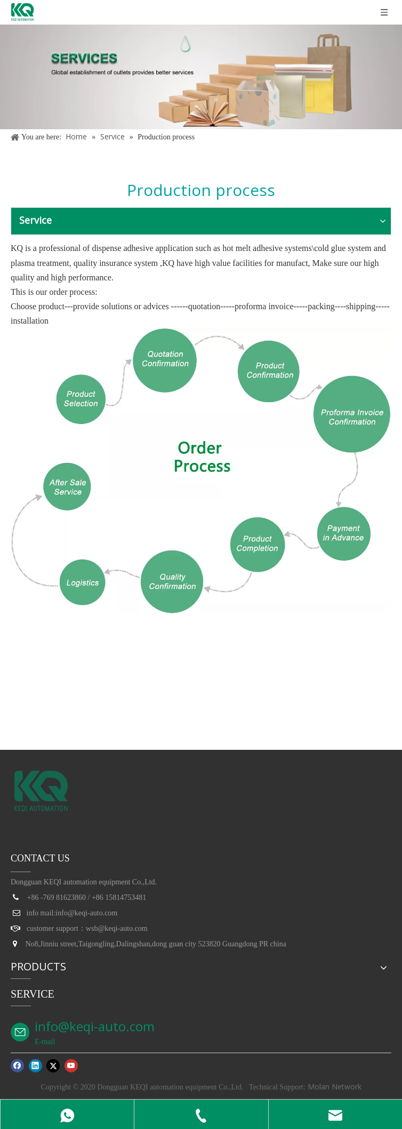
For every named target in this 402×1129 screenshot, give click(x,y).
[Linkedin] (35, 1065)
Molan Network (333, 1086)
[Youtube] (71, 1065)
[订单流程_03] (201, 471)
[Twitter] (53, 1065)
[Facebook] (17, 1065)
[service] (201, 77)
